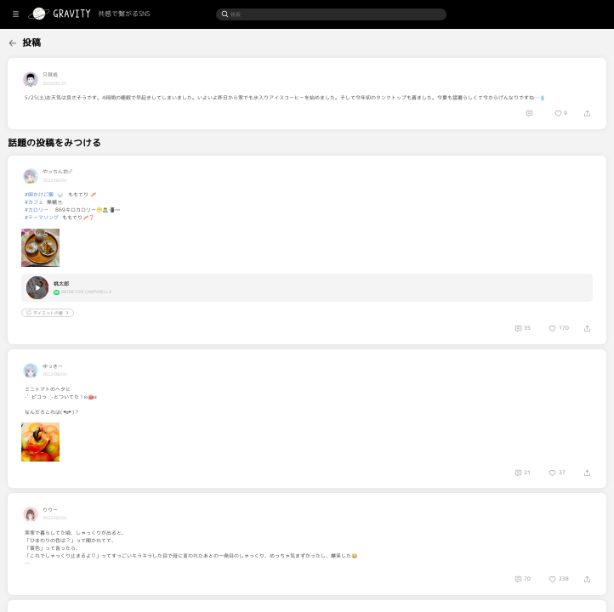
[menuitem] (38, 41)
